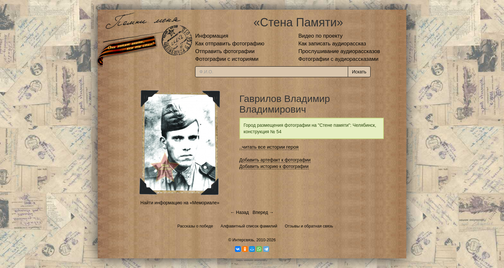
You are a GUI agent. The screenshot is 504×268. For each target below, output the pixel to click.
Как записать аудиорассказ (332, 44)
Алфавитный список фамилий (249, 226)
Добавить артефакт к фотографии (275, 159)
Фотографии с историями (226, 59)
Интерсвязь (243, 240)
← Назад (239, 212)
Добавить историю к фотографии (274, 166)
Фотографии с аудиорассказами (338, 59)
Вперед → (263, 212)
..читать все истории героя (269, 147)
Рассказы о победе (195, 226)
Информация (211, 36)
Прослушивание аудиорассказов (339, 51)
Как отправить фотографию (229, 44)
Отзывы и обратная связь (309, 226)
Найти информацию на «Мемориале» (179, 202)
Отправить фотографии (225, 51)
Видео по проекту (320, 36)
